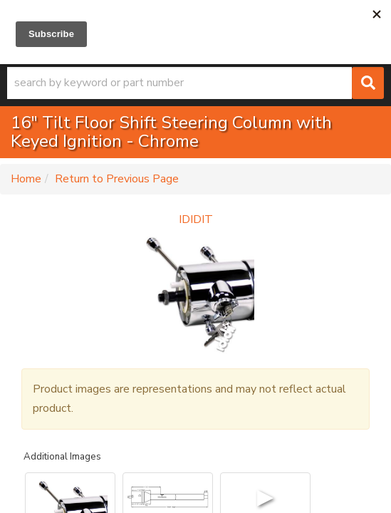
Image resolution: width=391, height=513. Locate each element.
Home (26, 179)
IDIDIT (196, 219)
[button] (195, 83)
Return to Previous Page (117, 179)
